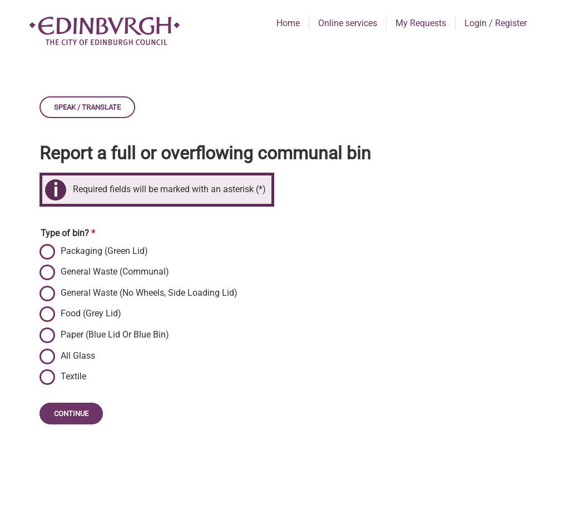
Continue (71, 413)
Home (288, 23)
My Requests (420, 23)
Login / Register (495, 23)
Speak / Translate (87, 107)
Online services (347, 23)
